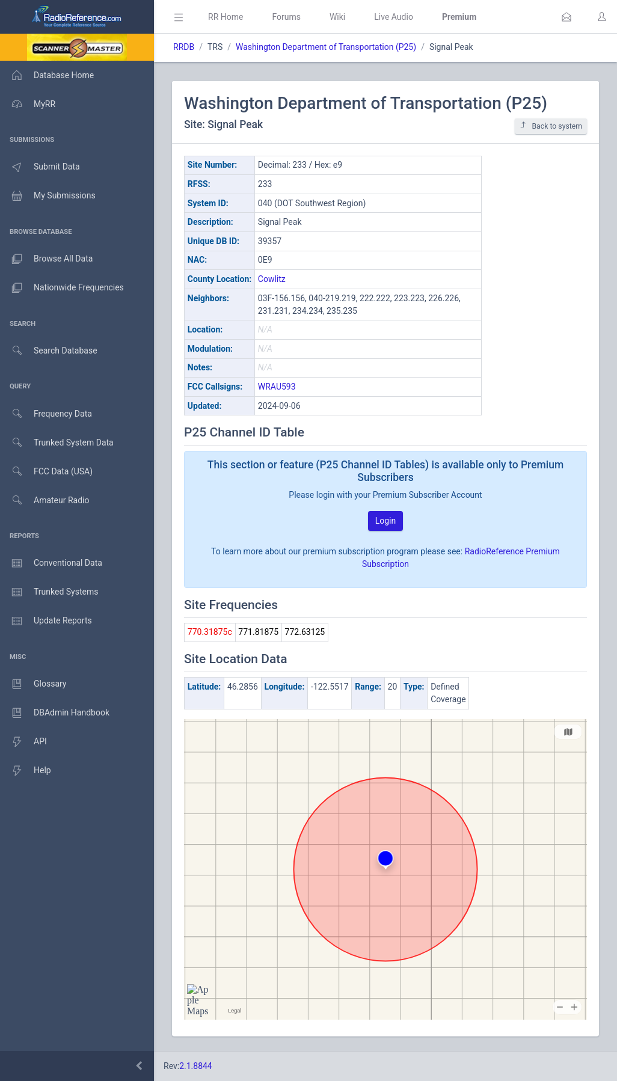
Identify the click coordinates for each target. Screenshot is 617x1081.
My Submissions (48, 196)
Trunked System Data (57, 443)
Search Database (48, 351)
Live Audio (393, 17)
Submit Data (40, 167)
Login (385, 520)
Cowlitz (272, 279)
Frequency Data (46, 414)
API (23, 741)
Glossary (33, 684)
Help (25, 770)
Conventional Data (51, 563)
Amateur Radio (45, 500)
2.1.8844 (195, 1066)
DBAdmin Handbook (54, 713)
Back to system (551, 125)
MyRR (27, 104)
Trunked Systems (49, 592)
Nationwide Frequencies (62, 288)
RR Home (225, 17)
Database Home (47, 75)
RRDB (183, 47)
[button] (566, 17)
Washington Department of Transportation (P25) (326, 47)
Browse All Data (46, 259)
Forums (286, 17)
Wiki (337, 17)
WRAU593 (277, 386)
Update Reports (46, 621)
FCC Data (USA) (46, 472)
